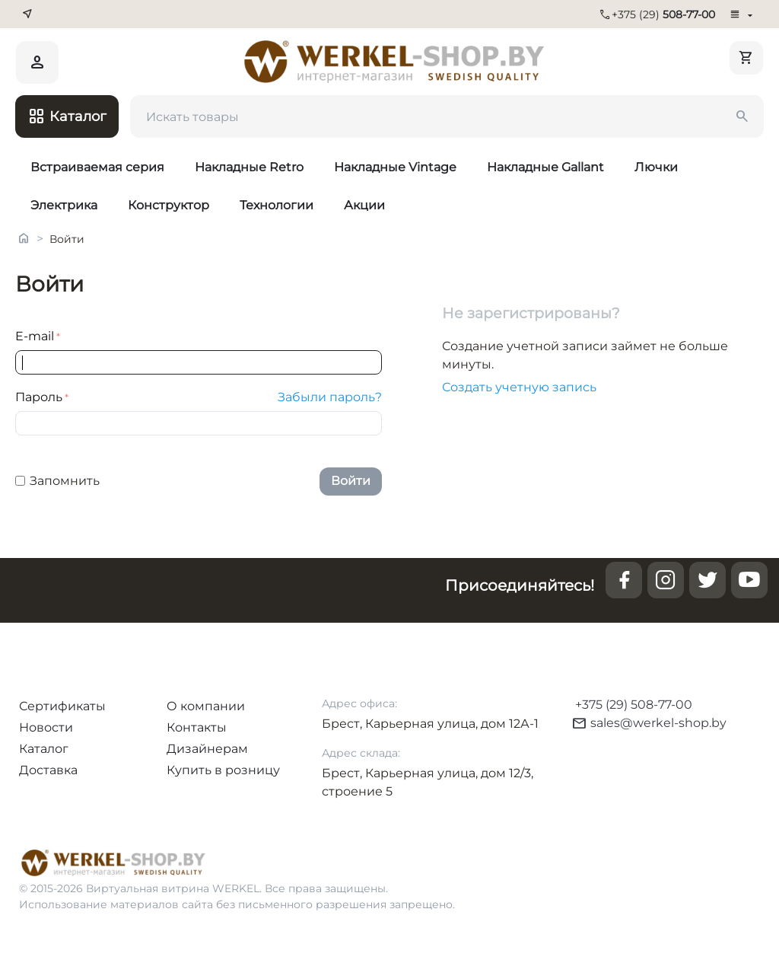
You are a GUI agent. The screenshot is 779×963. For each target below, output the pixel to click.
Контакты (197, 727)
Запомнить (57, 481)
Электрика (63, 205)
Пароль (38, 397)
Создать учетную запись (519, 387)
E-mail (34, 336)
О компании (206, 706)
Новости (46, 727)
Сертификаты (62, 706)
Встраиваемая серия (97, 167)
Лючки (656, 167)
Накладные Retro (249, 167)
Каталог (43, 748)
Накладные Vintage (395, 167)
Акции (364, 205)
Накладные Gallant (545, 167)
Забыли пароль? (330, 397)
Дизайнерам (207, 748)
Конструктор (168, 205)
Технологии (276, 205)
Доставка (48, 770)
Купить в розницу (223, 770)
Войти (350, 481)
